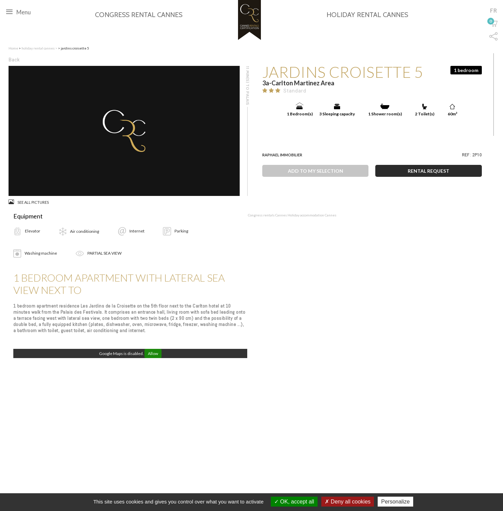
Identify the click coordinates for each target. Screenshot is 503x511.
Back (14, 59)
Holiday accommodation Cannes (312, 215)
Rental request (428, 171)
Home (13, 48)
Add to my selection (315, 171)
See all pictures (29, 201)
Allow (153, 353)
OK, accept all (294, 502)
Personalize (395, 502)
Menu (18, 11)
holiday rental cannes (38, 48)
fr (493, 10)
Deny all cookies (348, 502)
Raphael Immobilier (282, 155)
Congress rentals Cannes (268, 215)
